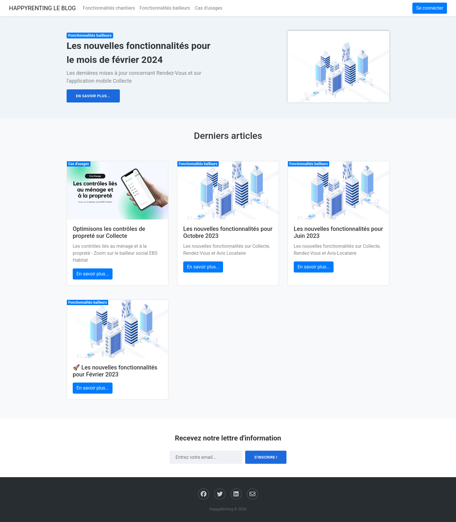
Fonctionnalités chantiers (109, 8)
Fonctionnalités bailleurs (165, 8)
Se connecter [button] (429, 8)
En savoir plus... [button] (93, 96)
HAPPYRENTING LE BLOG (42, 8)
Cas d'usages (208, 8)
